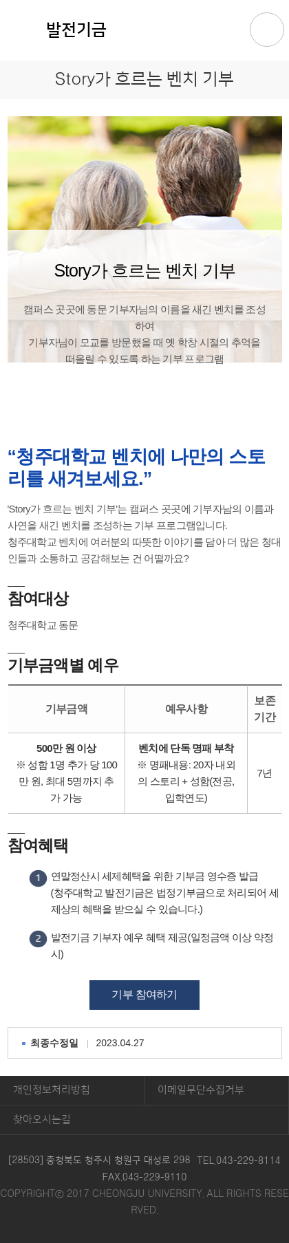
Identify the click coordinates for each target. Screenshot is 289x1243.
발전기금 (76, 30)
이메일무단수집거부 (201, 1090)
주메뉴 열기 (267, 29)
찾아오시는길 (42, 1119)
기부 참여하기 (144, 994)
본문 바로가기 (144, 0)
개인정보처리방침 (51, 1090)
